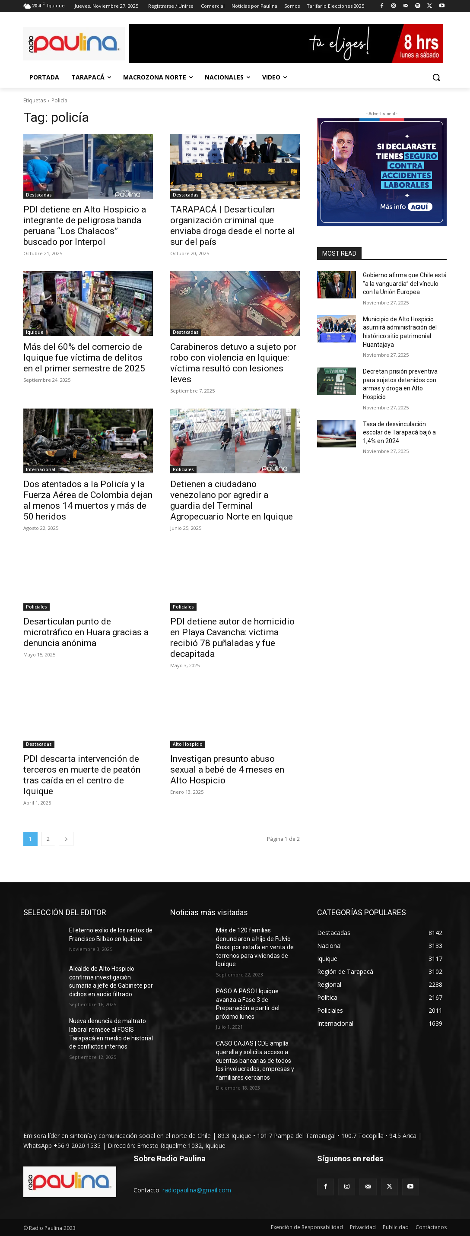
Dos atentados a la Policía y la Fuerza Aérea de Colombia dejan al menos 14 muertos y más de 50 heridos (87, 500)
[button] (436, 77)
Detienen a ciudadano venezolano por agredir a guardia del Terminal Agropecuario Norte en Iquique (231, 500)
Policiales (183, 469)
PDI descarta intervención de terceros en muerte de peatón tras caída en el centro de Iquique (81, 775)
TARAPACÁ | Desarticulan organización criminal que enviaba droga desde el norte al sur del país (232, 225)
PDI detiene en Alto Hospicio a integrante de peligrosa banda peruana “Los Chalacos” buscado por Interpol (84, 225)
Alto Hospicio (188, 744)
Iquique (34, 332)
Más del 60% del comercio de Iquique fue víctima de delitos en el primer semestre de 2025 (84, 358)
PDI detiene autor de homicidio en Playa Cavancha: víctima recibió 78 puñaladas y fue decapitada (232, 637)
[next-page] (66, 839)
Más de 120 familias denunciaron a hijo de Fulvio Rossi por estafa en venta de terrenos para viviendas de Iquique (255, 947)
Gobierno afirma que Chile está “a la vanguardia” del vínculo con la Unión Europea (405, 283)
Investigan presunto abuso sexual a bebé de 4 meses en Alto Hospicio (227, 770)
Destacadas (39, 195)
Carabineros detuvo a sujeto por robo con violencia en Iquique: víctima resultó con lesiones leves (233, 363)
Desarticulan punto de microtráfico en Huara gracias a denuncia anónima (86, 632)
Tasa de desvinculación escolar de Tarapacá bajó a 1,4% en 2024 (399, 432)
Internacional (40, 469)
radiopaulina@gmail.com (196, 1190)
